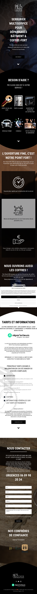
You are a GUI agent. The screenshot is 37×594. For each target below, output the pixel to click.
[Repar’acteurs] (18, 333)
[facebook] (16, 581)
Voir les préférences (18, 303)
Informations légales (17, 591)
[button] (18, 375)
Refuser (18, 299)
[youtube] (18, 581)
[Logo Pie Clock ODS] (18, 573)
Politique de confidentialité (14, 305)
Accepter (18, 296)
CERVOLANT (22, 589)
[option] (12, 548)
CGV (23, 591)
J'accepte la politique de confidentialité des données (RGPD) (19, 517)
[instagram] (20, 581)
